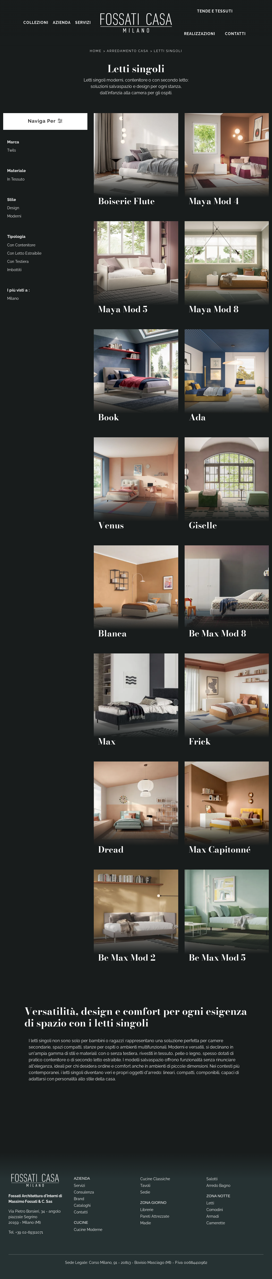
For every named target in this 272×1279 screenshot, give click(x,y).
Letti (210, 1203)
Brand (79, 1198)
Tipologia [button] (16, 236)
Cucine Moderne (88, 1229)
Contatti (235, 34)
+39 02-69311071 (29, 1232)
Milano (13, 298)
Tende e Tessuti (215, 11)
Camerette (215, 1223)
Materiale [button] (16, 170)
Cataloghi (82, 1205)
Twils (11, 150)
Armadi (212, 1216)
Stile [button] (11, 199)
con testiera (18, 261)
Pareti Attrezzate (154, 1216)
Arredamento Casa (127, 51)
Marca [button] (13, 141)
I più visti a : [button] (18, 290)
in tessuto (15, 179)
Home (95, 51)
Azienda (62, 22)
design (13, 208)
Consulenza (84, 1192)
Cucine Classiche (155, 1179)
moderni (14, 216)
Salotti (212, 1179)
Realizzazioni (199, 34)
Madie (145, 1223)
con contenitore (21, 245)
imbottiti (14, 269)
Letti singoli (168, 51)
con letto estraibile (24, 253)
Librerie (146, 1209)
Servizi (83, 22)
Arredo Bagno (218, 1185)
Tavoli (145, 1185)
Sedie (145, 1192)
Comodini (214, 1209)
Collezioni (35, 22)
